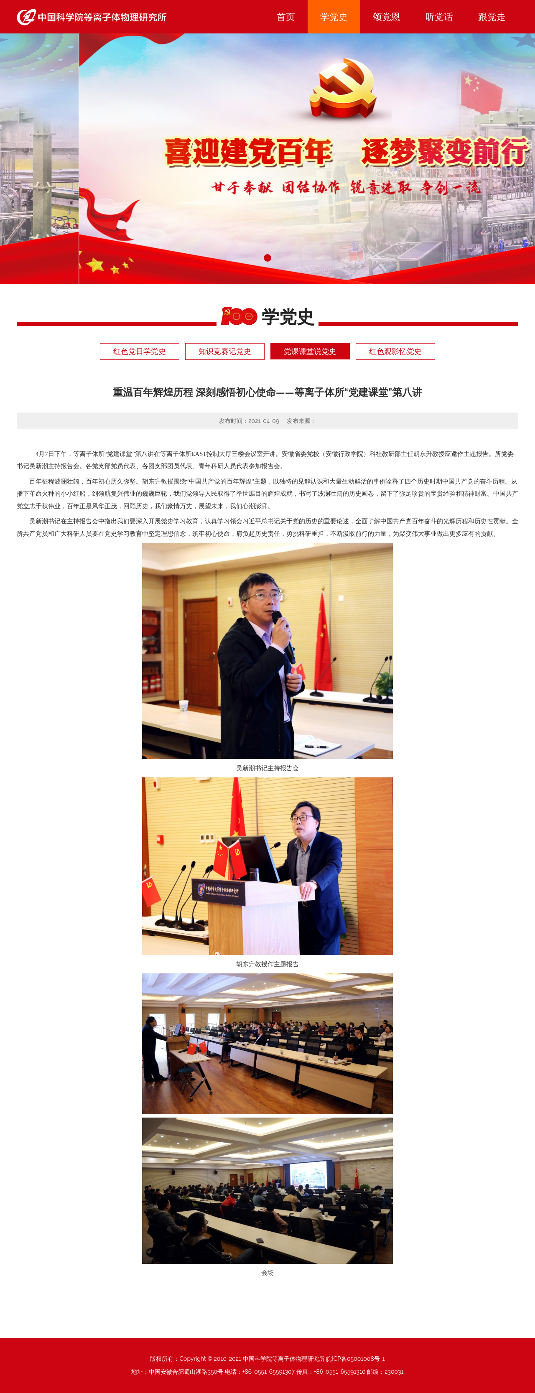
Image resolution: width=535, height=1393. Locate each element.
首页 (286, 16)
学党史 (334, 16)
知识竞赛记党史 (225, 351)
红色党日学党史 (139, 351)
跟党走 (492, 16)
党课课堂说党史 (310, 351)
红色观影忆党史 (395, 351)
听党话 (439, 16)
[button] (267, 258)
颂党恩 (386, 16)
